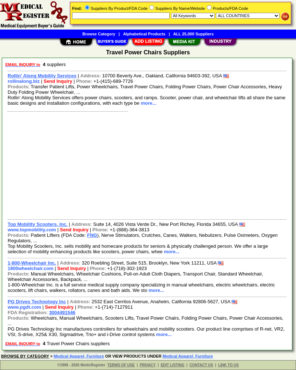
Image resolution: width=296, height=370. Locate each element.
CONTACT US (201, 365)
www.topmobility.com (32, 229)
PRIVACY (148, 365)
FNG (92, 235)
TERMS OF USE (121, 365)
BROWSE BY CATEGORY (25, 356)
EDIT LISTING (172, 365)
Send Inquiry (58, 81)
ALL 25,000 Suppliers (193, 34)
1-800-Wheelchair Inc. (32, 263)
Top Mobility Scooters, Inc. (37, 224)
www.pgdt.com (24, 307)
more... (149, 103)
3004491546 (62, 312)
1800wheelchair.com (31, 268)
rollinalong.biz (24, 81)
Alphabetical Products (144, 34)
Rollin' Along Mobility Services (42, 75)
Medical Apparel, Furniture (79, 356)
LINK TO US (228, 365)
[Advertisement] (147, 164)
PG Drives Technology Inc (37, 301)
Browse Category (98, 34)
